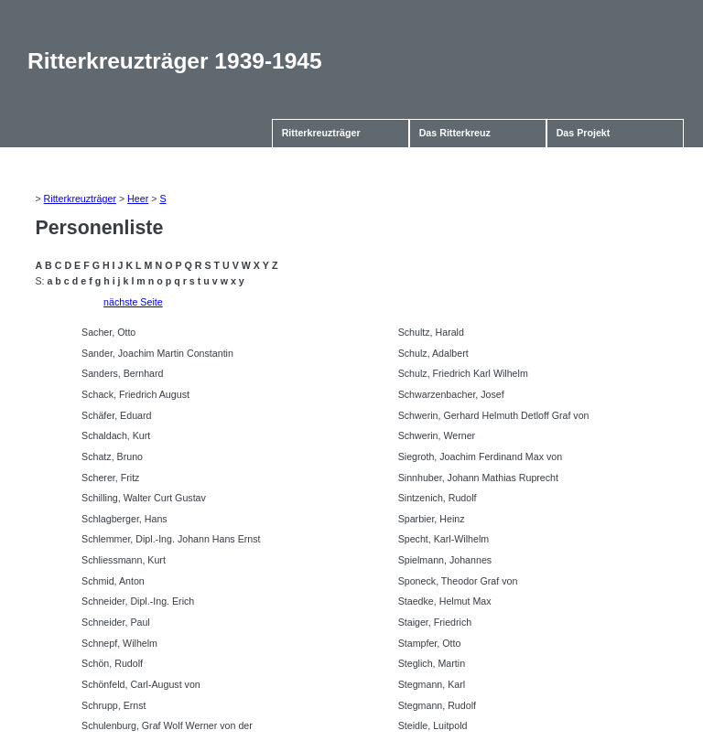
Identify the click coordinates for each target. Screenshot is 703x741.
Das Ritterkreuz (455, 132)
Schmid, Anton (113, 580)
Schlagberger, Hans (124, 518)
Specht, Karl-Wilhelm (444, 538)
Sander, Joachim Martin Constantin (157, 353)
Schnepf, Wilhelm (119, 643)
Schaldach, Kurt (115, 435)
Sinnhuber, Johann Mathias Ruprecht (478, 477)
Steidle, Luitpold (433, 725)
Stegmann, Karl (431, 684)
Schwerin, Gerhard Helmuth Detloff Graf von (493, 415)
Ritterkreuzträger (321, 132)
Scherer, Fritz (110, 477)
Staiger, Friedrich (435, 622)
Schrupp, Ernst (113, 705)
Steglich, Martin (431, 663)
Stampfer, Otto (429, 643)
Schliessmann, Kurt (123, 559)
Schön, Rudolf (112, 663)
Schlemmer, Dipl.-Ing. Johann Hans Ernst (170, 538)
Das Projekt (584, 132)
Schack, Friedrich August (135, 394)
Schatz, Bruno (112, 456)
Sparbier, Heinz (431, 518)
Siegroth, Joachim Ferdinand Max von (480, 456)
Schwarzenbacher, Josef (451, 394)
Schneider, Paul (115, 622)
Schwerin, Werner (437, 435)
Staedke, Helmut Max (445, 601)
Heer (137, 198)
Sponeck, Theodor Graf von (458, 580)
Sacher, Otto (108, 332)
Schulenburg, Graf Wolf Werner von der (167, 725)
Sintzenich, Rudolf (437, 497)
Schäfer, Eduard (116, 415)
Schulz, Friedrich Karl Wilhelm (463, 373)
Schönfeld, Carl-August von (140, 684)
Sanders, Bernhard (122, 373)
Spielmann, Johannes (445, 559)
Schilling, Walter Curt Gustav (143, 497)
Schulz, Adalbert (433, 353)
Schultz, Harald (431, 332)
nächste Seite (133, 301)
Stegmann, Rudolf (437, 705)
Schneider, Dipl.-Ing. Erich (137, 601)
